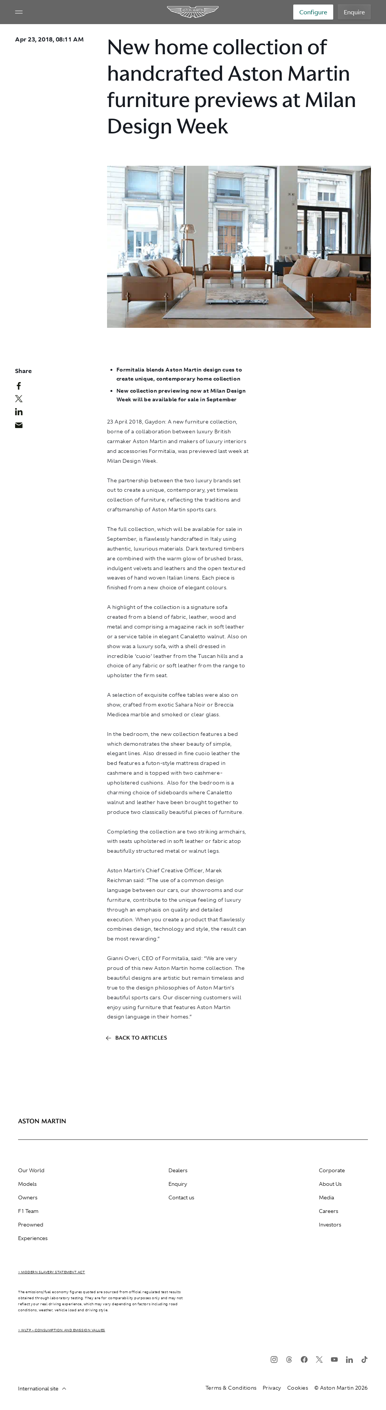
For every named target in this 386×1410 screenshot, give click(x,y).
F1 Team (28, 1211)
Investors (330, 1224)
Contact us (181, 1197)
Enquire (354, 12)
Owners (27, 1197)
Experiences (32, 1238)
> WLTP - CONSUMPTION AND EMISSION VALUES (61, 1330)
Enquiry (177, 1184)
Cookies (297, 1387)
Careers (328, 1211)
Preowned (30, 1224)
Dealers (177, 1170)
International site (42, 1388)
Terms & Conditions (231, 1387)
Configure (313, 12)
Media (326, 1197)
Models (27, 1184)
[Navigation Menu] (19, 12)
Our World (31, 1170)
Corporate (332, 1170)
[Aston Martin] (193, 12)
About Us (330, 1184)
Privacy (272, 1387)
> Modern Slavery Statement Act (51, 1272)
